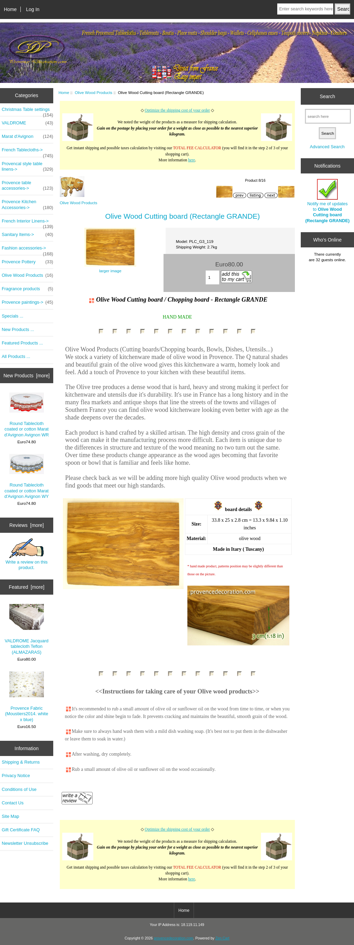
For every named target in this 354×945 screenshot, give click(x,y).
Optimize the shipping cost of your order (177, 110)
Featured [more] (26, 587)
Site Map (10, 816)
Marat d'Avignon (27, 136)
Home (10, 9)
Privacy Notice (16, 775)
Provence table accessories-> (27, 185)
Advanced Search (327, 146)
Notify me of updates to (327, 201)
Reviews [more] (26, 525)
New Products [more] (26, 375)
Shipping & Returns (21, 762)
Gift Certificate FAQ (21, 829)
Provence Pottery (27, 262)
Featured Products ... (22, 343)
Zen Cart (222, 938)
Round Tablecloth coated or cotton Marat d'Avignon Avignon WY (26, 476)
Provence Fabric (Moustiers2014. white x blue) (26, 696)
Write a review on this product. (27, 554)
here (191, 160)
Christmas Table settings (27, 111)
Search (327, 96)
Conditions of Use (19, 789)
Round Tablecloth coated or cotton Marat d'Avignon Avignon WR (26, 415)
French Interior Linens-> (27, 222)
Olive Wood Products (93, 92)
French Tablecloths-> (27, 151)
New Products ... (18, 329)
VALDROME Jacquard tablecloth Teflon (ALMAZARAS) (27, 629)
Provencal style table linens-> (27, 166)
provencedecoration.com (173, 938)
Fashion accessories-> (27, 249)
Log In (32, 9)
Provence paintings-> (27, 302)
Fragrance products (27, 289)
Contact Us (13, 802)
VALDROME (27, 123)
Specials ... (12, 316)
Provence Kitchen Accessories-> (27, 204)
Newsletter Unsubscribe (25, 843)
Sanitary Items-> (27, 234)
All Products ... (16, 356)
